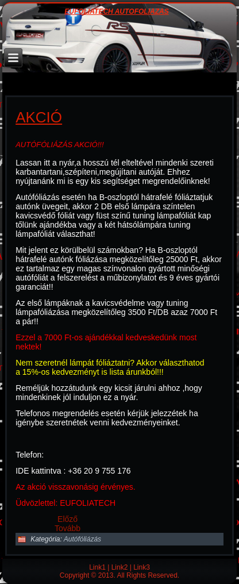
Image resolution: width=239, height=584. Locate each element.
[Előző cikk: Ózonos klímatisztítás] (67, 519)
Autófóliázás (82, 539)
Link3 (141, 567)
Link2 (119, 567)
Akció (39, 117)
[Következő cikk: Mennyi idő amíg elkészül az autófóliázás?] (67, 528)
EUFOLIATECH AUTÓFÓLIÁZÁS (116, 12)
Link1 (97, 567)
